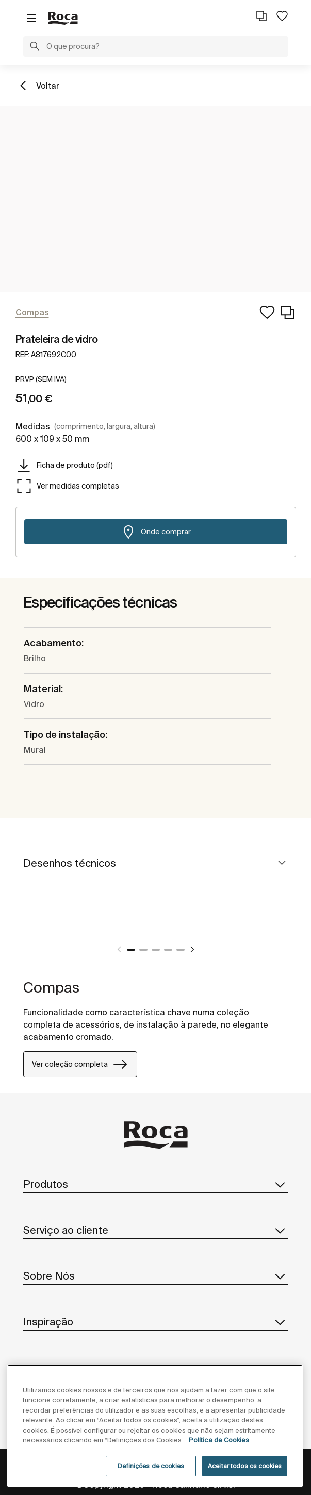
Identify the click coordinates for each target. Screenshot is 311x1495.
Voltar (47, 85)
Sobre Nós (155, 1276)
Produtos (155, 1184)
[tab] (155, 863)
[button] (34, 47)
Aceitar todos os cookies (245, 1466)
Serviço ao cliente (155, 1230)
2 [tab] (143, 950)
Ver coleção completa (80, 1064)
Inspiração (155, 1322)
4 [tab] (168, 950)
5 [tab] (180, 950)
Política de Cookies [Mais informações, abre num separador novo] (219, 1440)
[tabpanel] (166, 924)
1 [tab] (131, 950)
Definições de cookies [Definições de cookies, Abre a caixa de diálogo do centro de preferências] (151, 1466)
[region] (155, 1426)
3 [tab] (156, 950)
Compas (51, 987)
